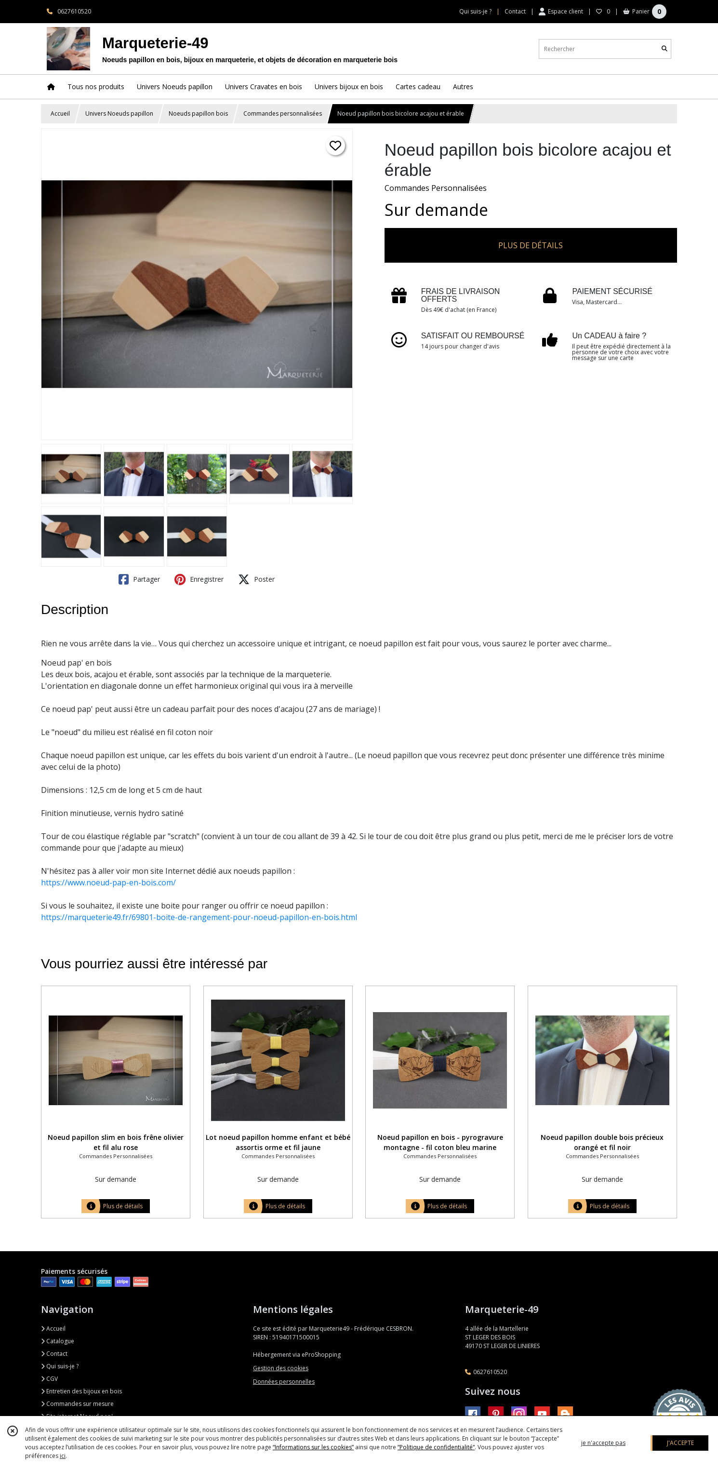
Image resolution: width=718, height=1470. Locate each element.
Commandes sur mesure (77, 1404)
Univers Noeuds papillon (119, 113)
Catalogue (57, 1341)
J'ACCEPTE (680, 1443)
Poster (256, 579)
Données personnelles (284, 1381)
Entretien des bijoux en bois (81, 1391)
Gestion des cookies (280, 1368)
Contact (515, 11)
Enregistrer (199, 579)
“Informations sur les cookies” (313, 1447)
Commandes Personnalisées (436, 188)
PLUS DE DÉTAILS (530, 245)
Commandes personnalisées (282, 113)
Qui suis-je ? (60, 1366)
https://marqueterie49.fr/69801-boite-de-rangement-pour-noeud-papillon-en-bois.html (199, 917)
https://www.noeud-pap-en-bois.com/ (108, 882)
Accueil (60, 113)
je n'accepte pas (603, 1443)
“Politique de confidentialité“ (436, 1447)
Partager (139, 579)
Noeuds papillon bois (198, 113)
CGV (49, 1379)
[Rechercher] (664, 49)
